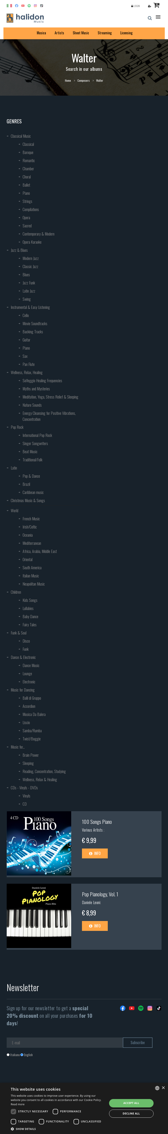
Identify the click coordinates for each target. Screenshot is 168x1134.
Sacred (27, 225)
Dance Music (31, 665)
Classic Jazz (30, 266)
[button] (58, 1129)
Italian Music (31, 575)
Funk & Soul (18, 633)
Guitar (26, 340)
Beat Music (30, 451)
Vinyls (26, 796)
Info (95, 853)
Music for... (18, 747)
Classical (28, 144)
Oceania (28, 535)
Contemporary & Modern (38, 234)
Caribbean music (33, 492)
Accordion (29, 706)
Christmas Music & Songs (28, 500)
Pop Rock (17, 427)
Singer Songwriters (35, 443)
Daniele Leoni (91, 902)
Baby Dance (30, 616)
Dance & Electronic (23, 657)
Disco (26, 641)
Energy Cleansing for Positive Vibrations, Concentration (49, 416)
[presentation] (39, 1074)
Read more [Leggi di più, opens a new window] (18, 1104)
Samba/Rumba (32, 730)
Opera (26, 217)
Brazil (26, 484)
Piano (26, 193)
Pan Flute (29, 364)
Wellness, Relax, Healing (27, 372)
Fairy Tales (30, 624)
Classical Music (21, 136)
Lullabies (28, 608)
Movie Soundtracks (35, 323)
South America (32, 567)
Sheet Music (81, 32)
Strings (27, 201)
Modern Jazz (31, 258)
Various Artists (93, 830)
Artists (59, 32)
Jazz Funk (29, 282)
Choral (27, 177)
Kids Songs (30, 600)
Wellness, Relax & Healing (40, 779)
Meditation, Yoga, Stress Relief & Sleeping (50, 397)
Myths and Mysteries (36, 388)
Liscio (26, 722)
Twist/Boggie (32, 738)
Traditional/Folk (32, 459)
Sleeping (28, 763)
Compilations (31, 209)
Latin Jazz (29, 291)
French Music (31, 518)
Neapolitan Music (34, 584)
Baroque (28, 152)
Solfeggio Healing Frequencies (42, 380)
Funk (26, 649)
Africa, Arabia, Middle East (40, 551)
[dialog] (84, 1108)
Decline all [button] (131, 1113)
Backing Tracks (33, 331)
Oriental (27, 559)
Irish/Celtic (30, 527)
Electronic (29, 681)
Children (16, 592)
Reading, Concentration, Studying (44, 771)
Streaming (105, 32)
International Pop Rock (37, 435)
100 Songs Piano (97, 821)
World (14, 510)
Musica (41, 32)
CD (25, 804)
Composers (83, 80)
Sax (25, 356)
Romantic (29, 160)
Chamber (28, 168)
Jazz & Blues (19, 250)
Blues (26, 274)
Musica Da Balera (34, 714)
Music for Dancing (23, 690)
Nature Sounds (32, 405)
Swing (27, 299)
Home (68, 80)
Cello (26, 315)
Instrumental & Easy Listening (30, 307)
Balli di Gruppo (32, 698)
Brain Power (31, 755)
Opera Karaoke (32, 242)
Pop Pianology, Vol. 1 (100, 894)
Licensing (126, 32)
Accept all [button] (131, 1103)
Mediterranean (32, 543)
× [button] (163, 1088)
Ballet (26, 185)
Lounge (27, 673)
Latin (14, 468)
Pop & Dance (31, 476)
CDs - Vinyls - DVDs (24, 787)
